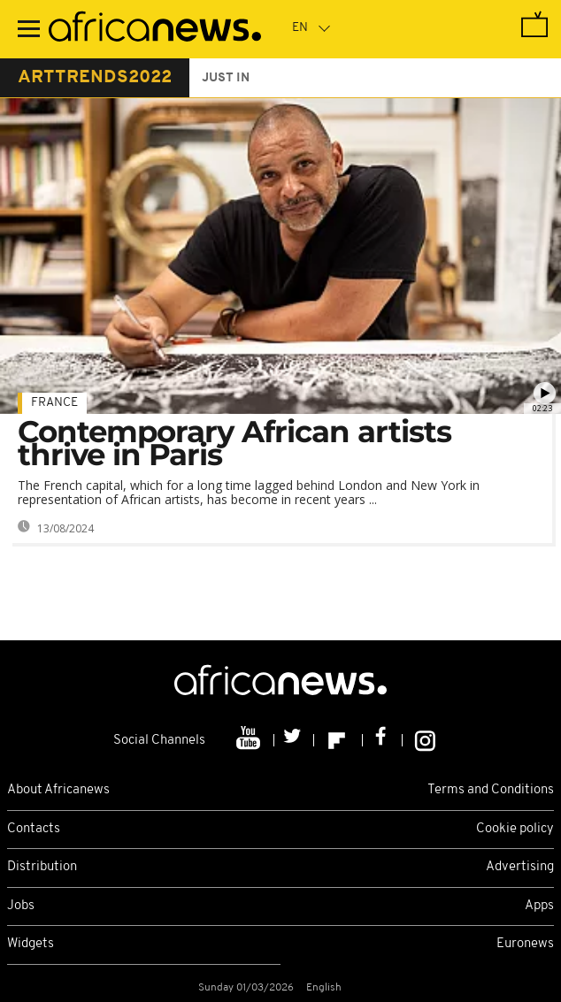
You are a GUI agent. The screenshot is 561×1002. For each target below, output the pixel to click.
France (54, 402)
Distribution (42, 867)
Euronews (525, 944)
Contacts (33, 829)
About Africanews (58, 790)
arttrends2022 (95, 78)
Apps (539, 906)
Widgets (30, 944)
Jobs (21, 906)
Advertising (520, 867)
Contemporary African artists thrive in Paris (234, 443)
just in (226, 78)
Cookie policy (515, 829)
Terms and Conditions (490, 790)
